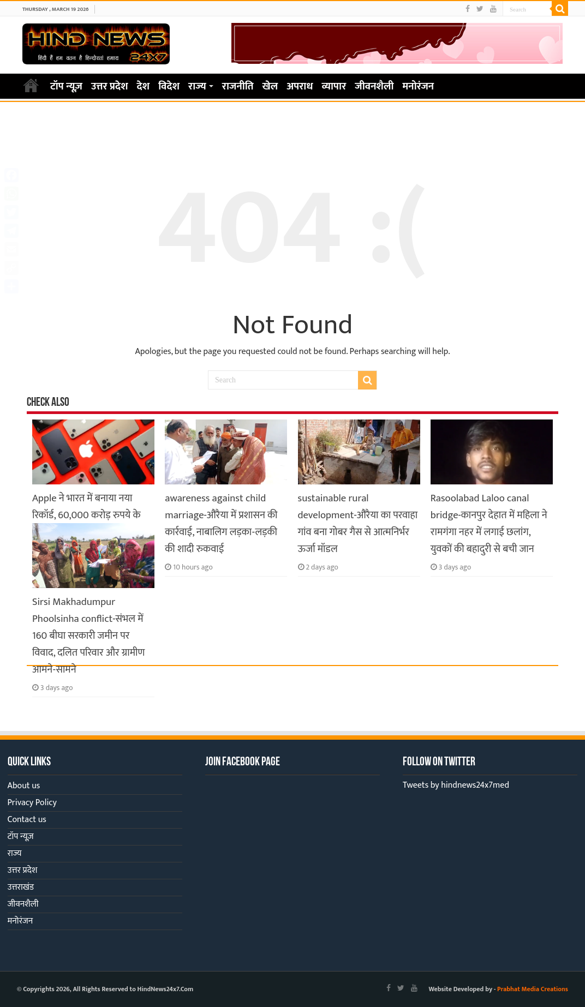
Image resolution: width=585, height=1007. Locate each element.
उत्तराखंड (21, 887)
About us (24, 785)
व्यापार (334, 86)
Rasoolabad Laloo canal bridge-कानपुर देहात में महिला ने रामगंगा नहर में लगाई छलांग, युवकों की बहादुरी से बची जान (489, 524)
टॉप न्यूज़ (66, 86)
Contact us (27, 819)
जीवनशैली (374, 86)
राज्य (197, 86)
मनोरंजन (418, 86)
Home (31, 85)
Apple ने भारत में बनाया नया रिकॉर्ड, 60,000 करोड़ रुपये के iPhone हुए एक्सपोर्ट (86, 515)
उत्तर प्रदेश (109, 86)
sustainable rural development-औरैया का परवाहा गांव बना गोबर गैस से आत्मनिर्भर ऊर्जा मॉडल (358, 524)
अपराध (299, 86)
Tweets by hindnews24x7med (456, 785)
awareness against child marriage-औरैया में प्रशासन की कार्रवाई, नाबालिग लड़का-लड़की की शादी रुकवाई (221, 524)
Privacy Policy (32, 802)
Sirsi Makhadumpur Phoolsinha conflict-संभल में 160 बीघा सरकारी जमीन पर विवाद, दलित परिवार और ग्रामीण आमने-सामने (88, 636)
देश (143, 86)
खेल (270, 86)
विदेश (169, 86)
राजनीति (238, 86)
